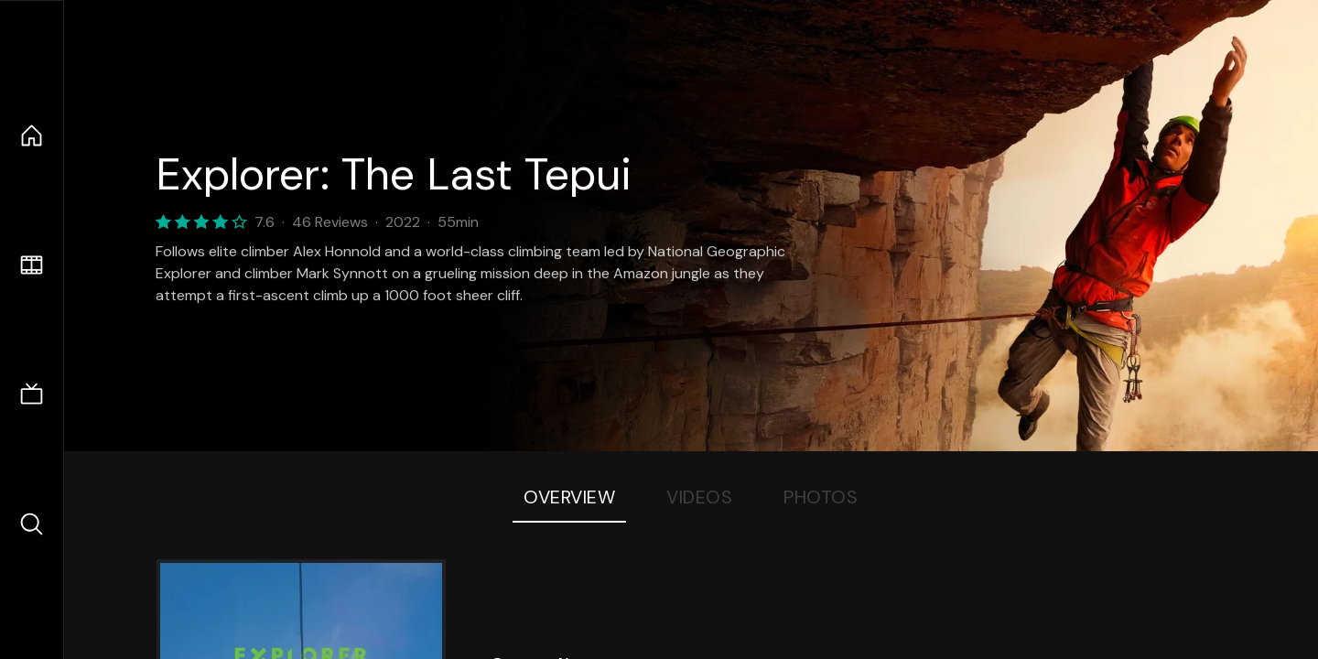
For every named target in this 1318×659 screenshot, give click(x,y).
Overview (569, 497)
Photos (820, 497)
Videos (699, 497)
